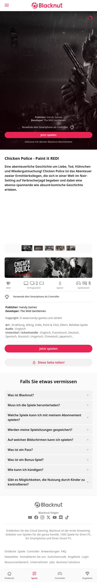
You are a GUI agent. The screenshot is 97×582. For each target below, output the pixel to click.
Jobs (52, 562)
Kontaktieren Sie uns (33, 557)
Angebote (74, 557)
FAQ (63, 551)
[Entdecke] (9, 575)
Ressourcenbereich (17, 562)
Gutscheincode (57, 557)
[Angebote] (87, 575)
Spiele (21, 551)
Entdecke (10, 551)
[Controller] (60, 575)
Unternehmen (39, 562)
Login (85, 557)
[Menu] (7, 5)
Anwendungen (50, 551)
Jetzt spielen (48, 135)
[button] (48, 127)
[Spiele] (34, 575)
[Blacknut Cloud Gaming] (47, 5)
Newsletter (11, 557)
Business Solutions (68, 562)
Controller (33, 551)
